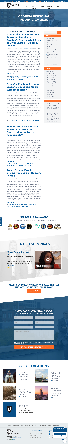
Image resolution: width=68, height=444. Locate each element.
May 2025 (49, 90)
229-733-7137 (37, 435)
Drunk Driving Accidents (27, 178)
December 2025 (51, 75)
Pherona (13, 439)
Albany (44, 1)
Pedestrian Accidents (52, 64)
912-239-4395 (55, 378)
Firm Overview (33, 6)
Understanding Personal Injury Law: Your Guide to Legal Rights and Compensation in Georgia (53, 119)
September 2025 (51, 82)
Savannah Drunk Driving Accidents (20, 206)
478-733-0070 (37, 432)
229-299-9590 (23, 394)
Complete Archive (51, 96)
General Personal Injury (52, 54)
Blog (48, 42)
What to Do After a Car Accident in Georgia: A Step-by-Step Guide (52, 113)
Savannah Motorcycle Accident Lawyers (32, 78)
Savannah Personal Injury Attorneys (15, 79)
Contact (57, 6)
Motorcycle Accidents (27, 48)
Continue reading (11, 73)
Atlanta (59, 1)
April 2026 (49, 71)
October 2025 (50, 80)
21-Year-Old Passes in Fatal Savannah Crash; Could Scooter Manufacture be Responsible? (22, 130)
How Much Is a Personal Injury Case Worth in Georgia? (53, 109)
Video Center (27, 425)
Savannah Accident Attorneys (31, 76)
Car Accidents (26, 92)
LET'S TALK (34, 291)
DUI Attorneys (24, 204)
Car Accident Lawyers (14, 120)
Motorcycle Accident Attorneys (16, 76)
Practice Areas (49, 6)
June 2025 (49, 88)
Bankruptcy (50, 38)
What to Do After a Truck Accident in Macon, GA (53, 104)
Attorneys (41, 6)
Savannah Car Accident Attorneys (14, 78)
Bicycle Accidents (51, 40)
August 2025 (50, 84)
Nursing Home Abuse (52, 62)
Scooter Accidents (28, 165)
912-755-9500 (39, 433)
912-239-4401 (55, 380)
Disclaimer (15, 437)
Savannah (30, 1)
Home (27, 6)
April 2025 (49, 92)
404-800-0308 (55, 395)
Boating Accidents (51, 44)
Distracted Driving (51, 49)
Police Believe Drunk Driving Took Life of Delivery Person (24, 173)
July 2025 (49, 86)
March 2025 (50, 94)
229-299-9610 (23, 396)
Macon (16, 1)
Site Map (19, 437)
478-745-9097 (23, 380)
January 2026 (50, 73)
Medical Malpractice (52, 58)
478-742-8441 (23, 378)
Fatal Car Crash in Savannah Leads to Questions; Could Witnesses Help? (23, 87)
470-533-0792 (55, 397)
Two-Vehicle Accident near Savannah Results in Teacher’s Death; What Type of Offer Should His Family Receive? (24, 40)
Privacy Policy (56, 425)
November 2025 (51, 77)
